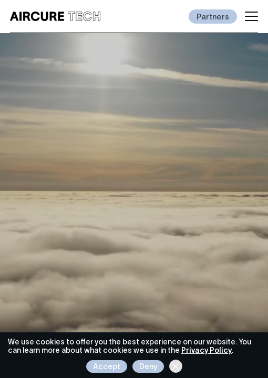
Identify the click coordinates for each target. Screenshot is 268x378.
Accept (106, 366)
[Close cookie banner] (175, 366)
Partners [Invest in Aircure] (213, 16)
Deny (148, 366)
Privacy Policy (206, 350)
